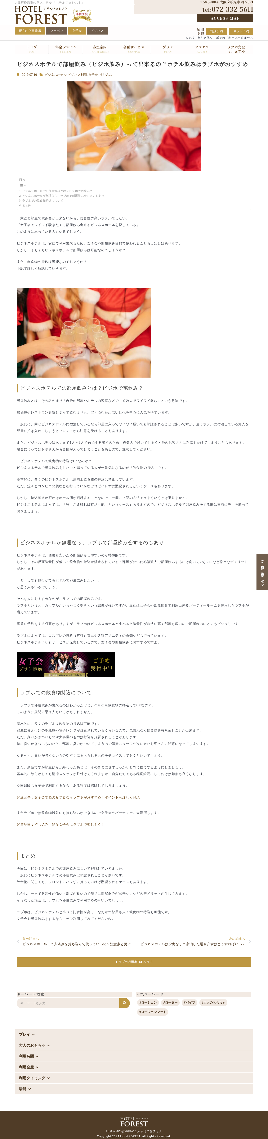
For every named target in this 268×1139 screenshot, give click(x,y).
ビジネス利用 (77, 75)
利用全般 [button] (28, 1067)
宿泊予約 (200, 31)
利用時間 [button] (28, 1056)
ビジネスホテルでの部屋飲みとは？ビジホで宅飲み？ (57, 191)
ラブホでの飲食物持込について (42, 200)
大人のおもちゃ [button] (34, 1045)
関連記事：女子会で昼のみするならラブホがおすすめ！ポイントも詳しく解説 (78, 797)
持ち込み (105, 75)
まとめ (26, 205)
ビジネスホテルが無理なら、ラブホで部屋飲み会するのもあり (63, 195)
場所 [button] (25, 1089)
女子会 (93, 75)
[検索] (124, 1003)
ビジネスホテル (56, 75)
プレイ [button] (27, 1035)
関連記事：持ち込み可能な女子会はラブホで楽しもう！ (61, 825)
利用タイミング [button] (34, 1078)
